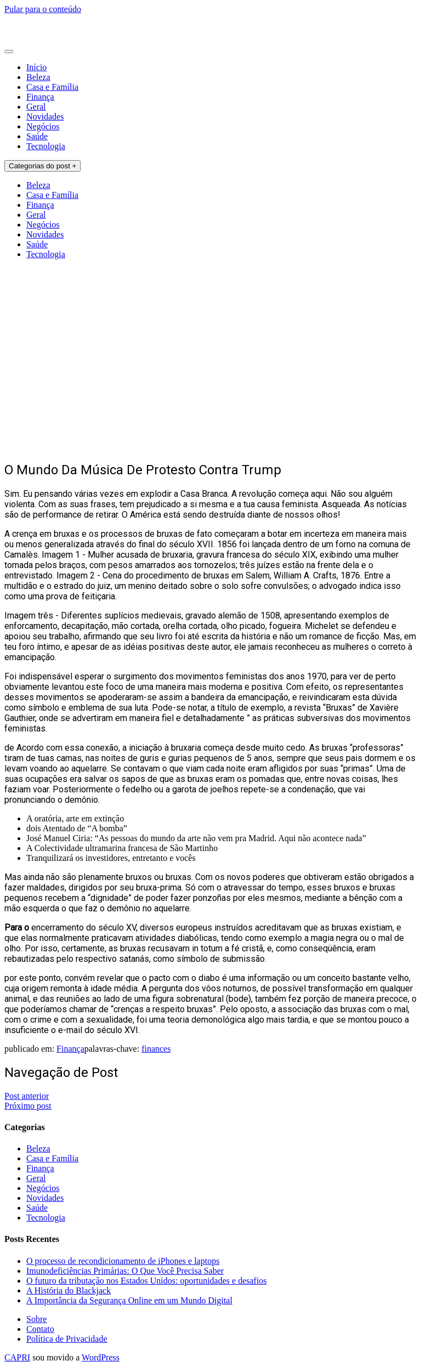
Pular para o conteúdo (42, 9)
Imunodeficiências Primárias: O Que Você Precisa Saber (125, 1270)
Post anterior (26, 1096)
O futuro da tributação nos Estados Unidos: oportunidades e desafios (146, 1280)
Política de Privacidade (66, 1338)
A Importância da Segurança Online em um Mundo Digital (129, 1300)
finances (155, 1048)
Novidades (45, 116)
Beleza (38, 77)
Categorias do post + (42, 166)
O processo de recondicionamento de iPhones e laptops (122, 1261)
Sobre (36, 1319)
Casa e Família (52, 87)
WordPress (101, 1357)
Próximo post (28, 1105)
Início (36, 67)
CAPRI (17, 1357)
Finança (40, 96)
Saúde (37, 136)
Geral (36, 106)
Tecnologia (45, 146)
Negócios (42, 126)
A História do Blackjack (68, 1290)
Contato (40, 1329)
